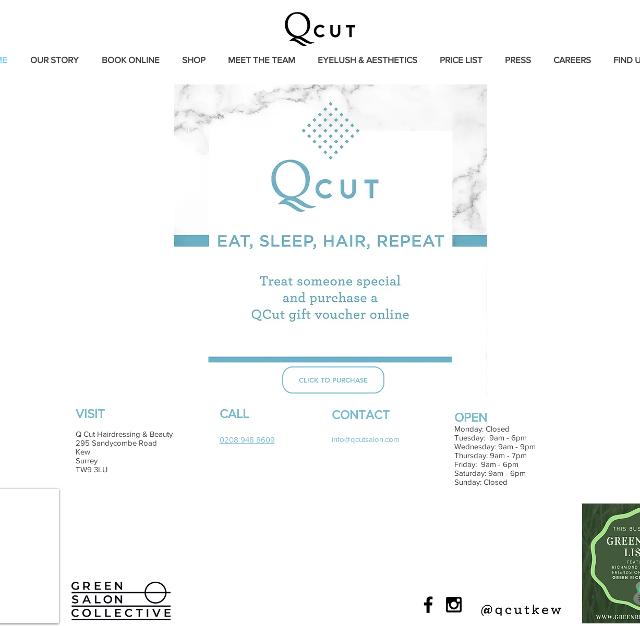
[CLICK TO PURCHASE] (333, 380)
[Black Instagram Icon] (454, 605)
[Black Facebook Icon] (428, 605)
